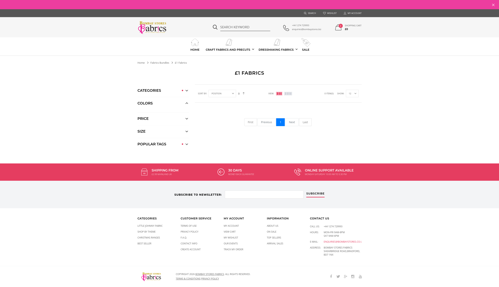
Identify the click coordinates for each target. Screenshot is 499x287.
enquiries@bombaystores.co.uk (344, 241)
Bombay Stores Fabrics (209, 274)
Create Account (191, 249)
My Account (231, 225)
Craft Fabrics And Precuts (228, 44)
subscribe (315, 193)
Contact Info (189, 243)
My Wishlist (231, 237)
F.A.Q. (184, 237)
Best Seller (145, 243)
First (250, 122)
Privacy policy (210, 278)
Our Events (231, 243)
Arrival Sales (275, 243)
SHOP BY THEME (147, 231)
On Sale (272, 231)
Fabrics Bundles (159, 62)
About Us (272, 225)
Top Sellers (274, 237)
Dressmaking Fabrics (276, 44)
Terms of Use (189, 225)
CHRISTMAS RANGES (149, 237)
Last (305, 122)
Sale (305, 44)
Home (195, 44)
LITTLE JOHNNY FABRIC (150, 225)
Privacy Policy (189, 231)
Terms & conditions (188, 278)
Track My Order (233, 249)
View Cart (230, 231)
